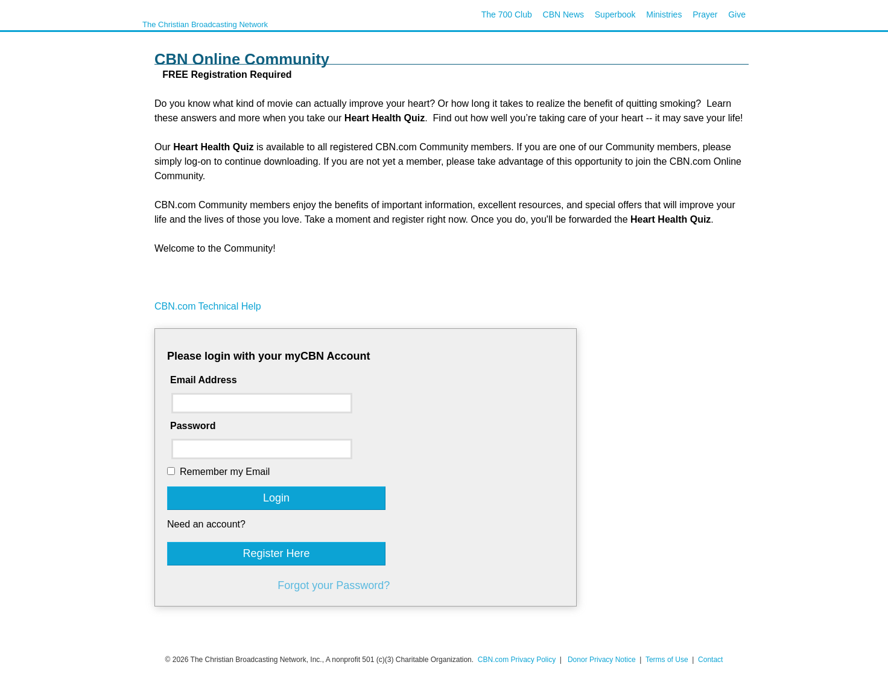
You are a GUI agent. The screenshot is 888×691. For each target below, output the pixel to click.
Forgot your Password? (334, 585)
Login (276, 498)
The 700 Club (506, 14)
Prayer (705, 14)
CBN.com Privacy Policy (517, 659)
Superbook (615, 14)
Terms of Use (667, 659)
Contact (710, 659)
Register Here (276, 553)
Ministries (664, 14)
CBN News (563, 14)
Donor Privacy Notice (602, 659)
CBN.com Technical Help (207, 306)
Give (737, 14)
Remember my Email (225, 472)
